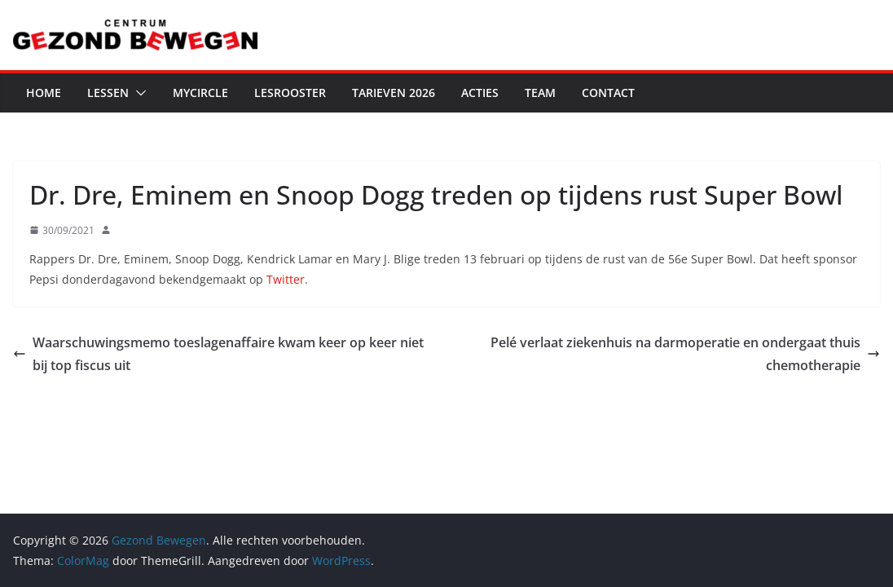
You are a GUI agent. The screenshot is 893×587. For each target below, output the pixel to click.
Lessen (108, 92)
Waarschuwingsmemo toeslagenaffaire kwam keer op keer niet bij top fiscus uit (218, 354)
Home (43, 92)
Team (540, 92)
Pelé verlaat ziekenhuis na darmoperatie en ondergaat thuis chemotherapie (685, 354)
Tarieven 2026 (393, 92)
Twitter (285, 279)
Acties (480, 92)
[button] (138, 93)
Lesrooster (290, 92)
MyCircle (200, 92)
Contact (608, 92)
